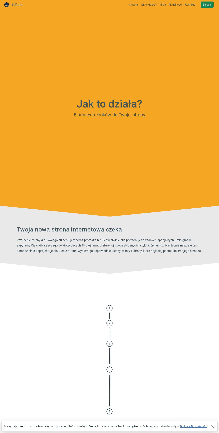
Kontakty (190, 4)
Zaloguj (207, 4)
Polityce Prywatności (193, 426)
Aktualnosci (175, 4)
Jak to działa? (148, 4)
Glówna (133, 4)
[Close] (213, 427)
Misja (162, 4)
